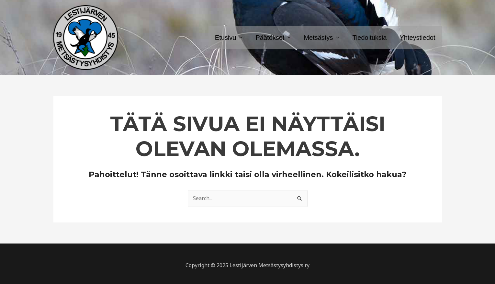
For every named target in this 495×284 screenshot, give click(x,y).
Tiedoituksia (369, 37)
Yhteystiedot (417, 37)
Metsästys (318, 37)
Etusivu (225, 37)
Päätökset (269, 37)
